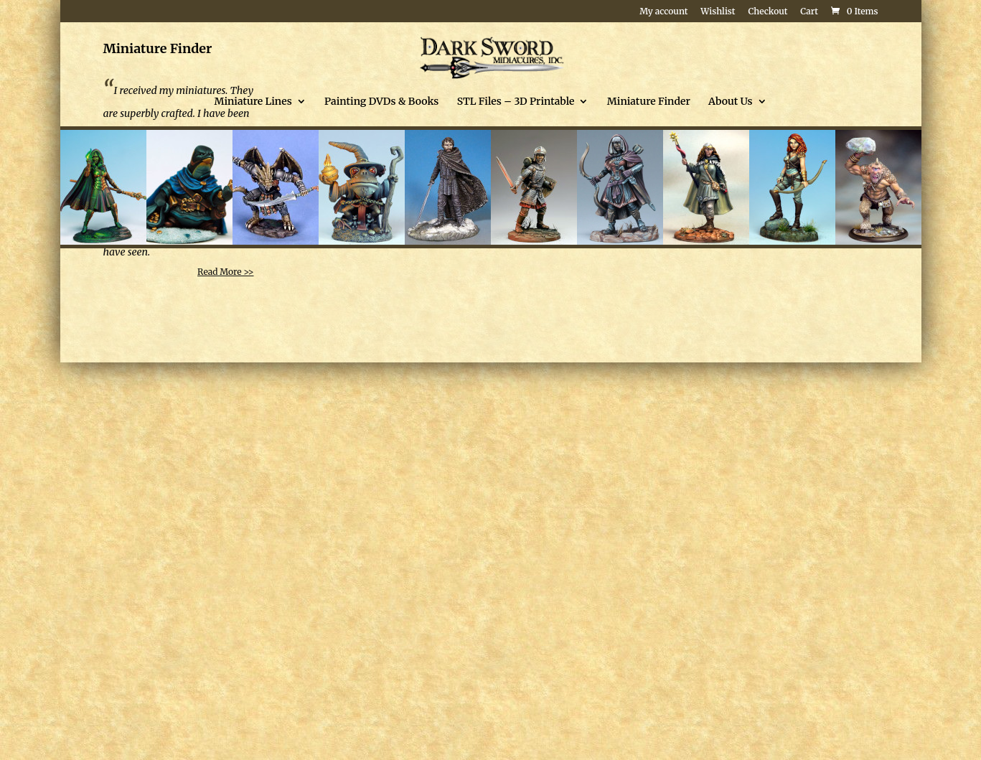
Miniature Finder (648, 102)
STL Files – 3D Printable (516, 102)
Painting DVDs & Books (381, 102)
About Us (730, 102)
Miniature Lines (252, 102)
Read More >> (225, 271)
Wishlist (717, 12)
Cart (809, 12)
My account (663, 12)
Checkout (767, 12)
